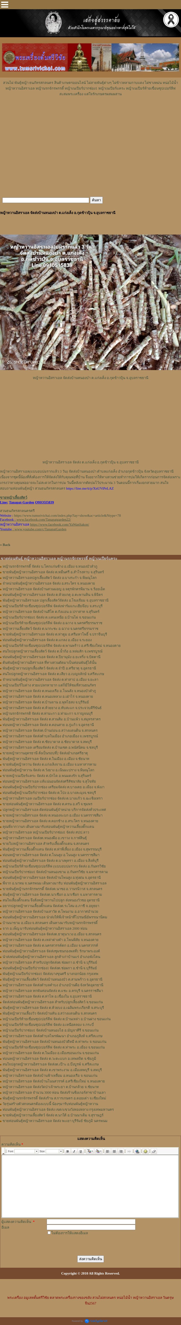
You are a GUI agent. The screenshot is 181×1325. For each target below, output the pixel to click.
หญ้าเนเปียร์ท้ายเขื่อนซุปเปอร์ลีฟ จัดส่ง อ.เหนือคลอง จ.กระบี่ (48, 1025)
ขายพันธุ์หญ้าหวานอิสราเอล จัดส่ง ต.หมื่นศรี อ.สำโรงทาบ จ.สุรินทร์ (53, 572)
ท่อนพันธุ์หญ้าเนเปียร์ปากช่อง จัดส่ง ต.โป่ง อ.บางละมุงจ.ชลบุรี (49, 793)
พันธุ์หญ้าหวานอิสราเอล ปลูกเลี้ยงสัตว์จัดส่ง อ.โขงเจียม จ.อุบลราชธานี (55, 600)
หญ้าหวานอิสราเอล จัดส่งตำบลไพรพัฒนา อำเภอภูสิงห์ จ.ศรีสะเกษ (53, 1036)
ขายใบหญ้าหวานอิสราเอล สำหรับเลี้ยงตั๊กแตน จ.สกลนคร (46, 844)
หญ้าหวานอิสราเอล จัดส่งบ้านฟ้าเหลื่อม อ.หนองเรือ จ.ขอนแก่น (50, 1075)
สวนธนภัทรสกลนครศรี (17, 511)
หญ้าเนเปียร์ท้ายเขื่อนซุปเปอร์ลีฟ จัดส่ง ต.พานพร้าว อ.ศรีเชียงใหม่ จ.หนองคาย (62, 646)
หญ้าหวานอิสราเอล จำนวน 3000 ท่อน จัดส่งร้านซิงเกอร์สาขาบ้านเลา (54, 1092)
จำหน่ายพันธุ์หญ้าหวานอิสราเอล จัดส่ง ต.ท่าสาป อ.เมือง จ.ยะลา (50, 679)
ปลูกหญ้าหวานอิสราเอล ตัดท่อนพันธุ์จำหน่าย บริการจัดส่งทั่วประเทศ (54, 810)
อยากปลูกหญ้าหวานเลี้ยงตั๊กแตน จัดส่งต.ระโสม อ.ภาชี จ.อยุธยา (51, 906)
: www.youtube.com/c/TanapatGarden (33, 529)
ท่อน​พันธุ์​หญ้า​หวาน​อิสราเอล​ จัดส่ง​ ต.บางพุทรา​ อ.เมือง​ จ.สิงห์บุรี (51, 861)
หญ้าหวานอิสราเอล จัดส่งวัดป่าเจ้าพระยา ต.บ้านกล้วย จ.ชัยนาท (51, 1087)
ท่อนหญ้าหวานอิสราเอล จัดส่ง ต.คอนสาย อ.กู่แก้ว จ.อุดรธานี (48, 725)
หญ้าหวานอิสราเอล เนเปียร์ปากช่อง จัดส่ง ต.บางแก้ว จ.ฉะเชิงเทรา (53, 798)
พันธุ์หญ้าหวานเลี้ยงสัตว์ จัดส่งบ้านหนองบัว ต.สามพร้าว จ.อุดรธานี (52, 979)
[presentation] (82, 1245)
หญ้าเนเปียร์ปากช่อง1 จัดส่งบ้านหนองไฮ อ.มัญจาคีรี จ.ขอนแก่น (51, 1030)
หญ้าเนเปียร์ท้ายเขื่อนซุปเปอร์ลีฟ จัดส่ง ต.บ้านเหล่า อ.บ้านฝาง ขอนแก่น (57, 1019)
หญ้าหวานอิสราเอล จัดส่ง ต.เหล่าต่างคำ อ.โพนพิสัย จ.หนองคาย (51, 940)
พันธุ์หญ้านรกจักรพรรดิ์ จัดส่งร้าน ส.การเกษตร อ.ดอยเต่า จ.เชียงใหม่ (54, 1098)
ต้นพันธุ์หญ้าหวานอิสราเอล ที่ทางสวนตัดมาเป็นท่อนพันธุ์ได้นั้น (49, 663)
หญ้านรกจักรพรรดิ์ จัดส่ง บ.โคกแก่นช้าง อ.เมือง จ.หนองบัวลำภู (50, 566)
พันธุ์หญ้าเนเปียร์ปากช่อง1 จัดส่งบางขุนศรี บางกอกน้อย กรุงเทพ (50, 974)
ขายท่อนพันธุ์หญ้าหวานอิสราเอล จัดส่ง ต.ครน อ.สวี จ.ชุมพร (47, 804)
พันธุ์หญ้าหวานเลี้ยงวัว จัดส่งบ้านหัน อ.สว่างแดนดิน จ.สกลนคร (50, 1013)
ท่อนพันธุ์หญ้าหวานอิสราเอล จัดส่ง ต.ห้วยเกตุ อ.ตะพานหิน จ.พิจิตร (53, 595)
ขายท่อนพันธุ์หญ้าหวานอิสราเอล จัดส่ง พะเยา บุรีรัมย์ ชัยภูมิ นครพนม (55, 1121)
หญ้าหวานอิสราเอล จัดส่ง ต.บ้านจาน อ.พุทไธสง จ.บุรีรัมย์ (46, 702)
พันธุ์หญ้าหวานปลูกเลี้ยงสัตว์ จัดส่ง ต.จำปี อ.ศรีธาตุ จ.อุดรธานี (49, 668)
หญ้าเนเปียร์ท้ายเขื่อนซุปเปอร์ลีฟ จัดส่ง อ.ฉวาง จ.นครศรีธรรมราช (52, 623)
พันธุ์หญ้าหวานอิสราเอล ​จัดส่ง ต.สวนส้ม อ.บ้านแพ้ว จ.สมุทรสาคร (52, 719)
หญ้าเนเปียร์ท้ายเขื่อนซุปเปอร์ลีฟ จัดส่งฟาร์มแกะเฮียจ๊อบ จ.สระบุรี (53, 606)
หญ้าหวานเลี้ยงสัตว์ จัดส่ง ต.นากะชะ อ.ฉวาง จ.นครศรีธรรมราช (50, 629)
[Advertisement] (90, 111)
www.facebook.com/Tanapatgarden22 (43, 519)
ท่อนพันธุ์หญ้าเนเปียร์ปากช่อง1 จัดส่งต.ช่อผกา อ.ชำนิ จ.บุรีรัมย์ (50, 968)
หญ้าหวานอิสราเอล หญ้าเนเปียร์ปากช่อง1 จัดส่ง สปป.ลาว (46, 832)
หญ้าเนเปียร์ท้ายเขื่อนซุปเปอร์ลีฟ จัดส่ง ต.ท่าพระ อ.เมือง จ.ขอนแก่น (54, 1047)
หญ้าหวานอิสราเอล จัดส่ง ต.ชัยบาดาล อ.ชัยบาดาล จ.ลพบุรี (47, 742)
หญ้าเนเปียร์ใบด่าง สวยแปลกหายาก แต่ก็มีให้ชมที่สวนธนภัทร (49, 685)
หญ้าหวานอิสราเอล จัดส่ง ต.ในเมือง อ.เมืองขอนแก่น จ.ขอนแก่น (51, 1053)
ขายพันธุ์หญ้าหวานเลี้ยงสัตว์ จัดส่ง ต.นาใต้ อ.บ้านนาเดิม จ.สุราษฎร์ (53, 1115)
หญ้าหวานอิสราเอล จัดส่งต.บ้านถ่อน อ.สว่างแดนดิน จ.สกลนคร (50, 730)
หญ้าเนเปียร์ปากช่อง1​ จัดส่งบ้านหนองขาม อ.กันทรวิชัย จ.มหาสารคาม (55, 872)
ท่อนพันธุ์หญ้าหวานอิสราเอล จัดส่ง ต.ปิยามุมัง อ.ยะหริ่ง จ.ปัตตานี (51, 657)
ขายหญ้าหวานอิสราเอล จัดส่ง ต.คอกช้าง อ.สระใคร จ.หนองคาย (50, 821)
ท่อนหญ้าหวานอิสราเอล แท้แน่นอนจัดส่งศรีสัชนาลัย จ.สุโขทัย (49, 781)
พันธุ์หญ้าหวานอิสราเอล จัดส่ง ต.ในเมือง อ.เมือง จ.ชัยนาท (46, 759)
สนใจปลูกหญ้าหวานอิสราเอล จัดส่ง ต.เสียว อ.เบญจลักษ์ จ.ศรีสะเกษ (53, 674)
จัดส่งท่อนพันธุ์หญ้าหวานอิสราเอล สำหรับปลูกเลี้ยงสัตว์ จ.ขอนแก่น (53, 1002)
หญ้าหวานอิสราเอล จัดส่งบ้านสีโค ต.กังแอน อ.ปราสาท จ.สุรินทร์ (51, 612)
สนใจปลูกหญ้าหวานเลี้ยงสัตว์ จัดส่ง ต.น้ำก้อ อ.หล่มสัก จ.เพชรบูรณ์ (53, 651)
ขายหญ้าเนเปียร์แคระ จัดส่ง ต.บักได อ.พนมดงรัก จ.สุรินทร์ (47, 776)
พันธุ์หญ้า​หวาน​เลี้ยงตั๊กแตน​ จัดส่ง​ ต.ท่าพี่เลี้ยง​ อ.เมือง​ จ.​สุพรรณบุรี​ (52, 849)
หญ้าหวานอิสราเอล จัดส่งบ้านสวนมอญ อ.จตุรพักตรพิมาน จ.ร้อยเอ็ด (54, 589)
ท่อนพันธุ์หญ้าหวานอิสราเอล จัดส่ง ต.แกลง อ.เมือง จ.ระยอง (47, 640)
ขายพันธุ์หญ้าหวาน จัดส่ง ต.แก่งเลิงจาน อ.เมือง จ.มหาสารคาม (49, 764)
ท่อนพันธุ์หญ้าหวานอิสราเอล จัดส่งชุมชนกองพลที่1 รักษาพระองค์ (51, 951)
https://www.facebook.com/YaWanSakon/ (59, 524)
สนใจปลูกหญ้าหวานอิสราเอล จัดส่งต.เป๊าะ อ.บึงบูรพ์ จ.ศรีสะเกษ (51, 1064)
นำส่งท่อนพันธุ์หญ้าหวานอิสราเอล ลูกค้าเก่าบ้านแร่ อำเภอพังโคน (51, 957)
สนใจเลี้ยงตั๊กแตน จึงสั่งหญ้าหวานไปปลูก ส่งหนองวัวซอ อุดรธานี (51, 900)
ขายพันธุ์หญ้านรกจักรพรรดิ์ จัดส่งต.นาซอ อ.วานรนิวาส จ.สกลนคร (52, 889)
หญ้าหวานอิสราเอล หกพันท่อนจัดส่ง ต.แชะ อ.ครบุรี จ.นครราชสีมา (53, 991)
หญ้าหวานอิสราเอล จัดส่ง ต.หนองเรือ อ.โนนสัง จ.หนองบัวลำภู (49, 691)
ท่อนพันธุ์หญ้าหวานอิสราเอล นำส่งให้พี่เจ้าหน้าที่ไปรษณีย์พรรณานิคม (55, 917)
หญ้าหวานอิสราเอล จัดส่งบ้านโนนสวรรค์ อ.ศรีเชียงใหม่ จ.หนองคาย (54, 1081)
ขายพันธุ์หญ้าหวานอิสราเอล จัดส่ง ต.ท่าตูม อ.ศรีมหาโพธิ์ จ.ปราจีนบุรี (55, 634)
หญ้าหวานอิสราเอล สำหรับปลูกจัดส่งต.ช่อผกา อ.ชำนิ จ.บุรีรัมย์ (50, 962)
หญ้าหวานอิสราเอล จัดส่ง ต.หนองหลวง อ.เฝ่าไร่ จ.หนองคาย (48, 696)
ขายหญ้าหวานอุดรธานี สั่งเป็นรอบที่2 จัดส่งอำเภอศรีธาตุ (45, 753)
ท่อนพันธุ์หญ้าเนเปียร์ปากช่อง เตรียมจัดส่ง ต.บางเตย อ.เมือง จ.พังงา (53, 787)
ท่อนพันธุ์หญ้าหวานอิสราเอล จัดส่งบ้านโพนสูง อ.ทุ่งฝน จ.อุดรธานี (52, 877)
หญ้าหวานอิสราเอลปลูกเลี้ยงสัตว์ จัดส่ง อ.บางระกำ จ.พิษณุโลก (50, 578)
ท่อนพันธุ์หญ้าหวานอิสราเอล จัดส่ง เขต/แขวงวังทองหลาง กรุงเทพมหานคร (58, 1109)
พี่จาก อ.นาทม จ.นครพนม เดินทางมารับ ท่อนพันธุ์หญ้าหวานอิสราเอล (55, 883)
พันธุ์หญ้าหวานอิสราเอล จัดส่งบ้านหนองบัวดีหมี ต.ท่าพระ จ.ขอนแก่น (54, 1042)
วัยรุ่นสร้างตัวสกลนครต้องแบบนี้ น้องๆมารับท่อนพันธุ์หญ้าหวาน (50, 1104)
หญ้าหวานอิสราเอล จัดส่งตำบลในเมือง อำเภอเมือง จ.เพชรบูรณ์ (50, 736)
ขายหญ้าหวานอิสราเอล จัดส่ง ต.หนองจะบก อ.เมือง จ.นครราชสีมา (53, 815)
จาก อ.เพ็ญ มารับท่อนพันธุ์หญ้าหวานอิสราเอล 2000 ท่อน (45, 928)
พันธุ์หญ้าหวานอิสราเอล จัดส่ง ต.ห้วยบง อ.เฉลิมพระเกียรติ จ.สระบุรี (53, 1008)
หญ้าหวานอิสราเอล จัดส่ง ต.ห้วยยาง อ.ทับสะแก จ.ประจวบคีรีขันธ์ (52, 708)
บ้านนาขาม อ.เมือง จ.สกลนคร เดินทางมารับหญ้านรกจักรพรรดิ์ (50, 923)
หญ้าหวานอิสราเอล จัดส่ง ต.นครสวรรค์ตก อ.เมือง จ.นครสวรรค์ (50, 945)
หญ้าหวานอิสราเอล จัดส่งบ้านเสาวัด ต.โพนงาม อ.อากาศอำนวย (50, 911)
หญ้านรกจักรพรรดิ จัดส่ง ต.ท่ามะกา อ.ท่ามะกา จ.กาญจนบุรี (48, 713)
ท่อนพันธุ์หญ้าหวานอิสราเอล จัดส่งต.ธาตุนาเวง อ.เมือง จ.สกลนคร (52, 934)
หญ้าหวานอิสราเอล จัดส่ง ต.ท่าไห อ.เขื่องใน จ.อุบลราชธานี (47, 996)
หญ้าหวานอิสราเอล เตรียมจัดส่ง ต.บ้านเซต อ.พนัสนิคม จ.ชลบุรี (50, 747)
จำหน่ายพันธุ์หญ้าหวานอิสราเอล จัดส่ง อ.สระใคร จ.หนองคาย (49, 583)
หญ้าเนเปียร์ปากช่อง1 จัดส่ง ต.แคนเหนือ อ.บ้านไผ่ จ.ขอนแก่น (49, 617)
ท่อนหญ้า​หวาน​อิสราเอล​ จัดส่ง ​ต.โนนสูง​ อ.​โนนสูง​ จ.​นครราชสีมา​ (51, 855)
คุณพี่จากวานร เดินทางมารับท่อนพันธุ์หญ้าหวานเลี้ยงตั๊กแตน (48, 827)
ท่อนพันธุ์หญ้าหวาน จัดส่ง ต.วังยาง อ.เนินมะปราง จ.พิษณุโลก (48, 770)
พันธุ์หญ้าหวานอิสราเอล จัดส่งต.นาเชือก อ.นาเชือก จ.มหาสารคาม (52, 894)
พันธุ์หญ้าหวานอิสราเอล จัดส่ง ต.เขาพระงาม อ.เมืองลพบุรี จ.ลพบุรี (52, 1070)
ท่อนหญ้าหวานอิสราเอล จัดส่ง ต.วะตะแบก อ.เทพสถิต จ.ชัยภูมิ (49, 1059)
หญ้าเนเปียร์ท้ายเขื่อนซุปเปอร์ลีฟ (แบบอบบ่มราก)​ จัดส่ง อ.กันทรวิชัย (54, 866)
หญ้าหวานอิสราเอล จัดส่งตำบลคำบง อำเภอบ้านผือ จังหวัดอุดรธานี (53, 985)
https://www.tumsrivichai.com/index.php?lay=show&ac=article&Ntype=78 (67, 515)
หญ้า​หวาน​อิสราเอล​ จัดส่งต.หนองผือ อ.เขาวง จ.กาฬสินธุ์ (45, 838)
